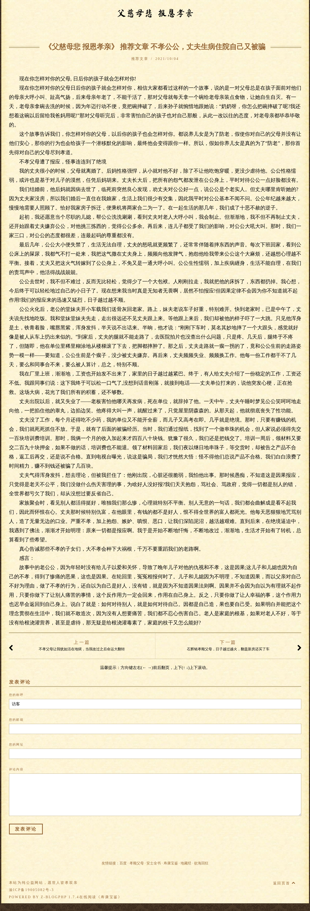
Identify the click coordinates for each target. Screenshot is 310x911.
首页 (42, 31)
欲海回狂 (201, 863)
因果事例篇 (102, 31)
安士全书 (153, 863)
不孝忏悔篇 (128, 31)
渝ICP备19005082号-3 (31, 890)
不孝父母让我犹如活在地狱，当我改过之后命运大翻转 (77, 646)
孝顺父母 (136, 863)
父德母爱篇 (181, 31)
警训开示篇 (75, 31)
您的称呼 (16, 695)
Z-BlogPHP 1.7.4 (60, 897)
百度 (123, 863)
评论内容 (16, 769)
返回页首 (284, 883)
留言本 (265, 31)
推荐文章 (245, 31)
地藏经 (186, 863)
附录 (227, 31)
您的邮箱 (16, 719)
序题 (55, 31)
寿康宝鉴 (171, 863)
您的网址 (16, 744)
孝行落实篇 (207, 31)
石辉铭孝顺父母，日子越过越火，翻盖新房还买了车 (234, 646)
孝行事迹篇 (154, 31)
